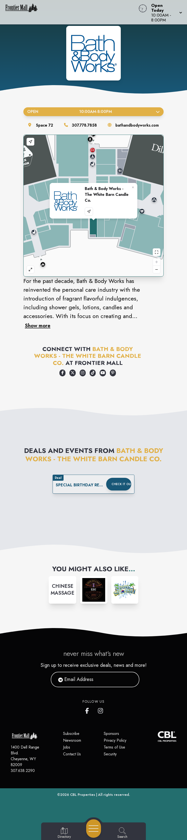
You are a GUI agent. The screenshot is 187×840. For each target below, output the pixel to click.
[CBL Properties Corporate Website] (157, 736)
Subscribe (71, 733)
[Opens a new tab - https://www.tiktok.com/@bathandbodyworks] (93, 372)
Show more (37, 325)
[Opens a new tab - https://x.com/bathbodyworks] (72, 372)
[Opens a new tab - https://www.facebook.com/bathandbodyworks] (62, 372)
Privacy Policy (115, 740)
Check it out (121, 484)
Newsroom (72, 740)
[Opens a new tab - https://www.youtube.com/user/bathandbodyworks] (103, 372)
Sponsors (111, 733)
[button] (165, 12)
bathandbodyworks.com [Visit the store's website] (137, 125)
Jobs (66, 747)
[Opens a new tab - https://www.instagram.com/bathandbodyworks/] (83, 372)
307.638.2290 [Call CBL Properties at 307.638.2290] (23, 770)
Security (110, 754)
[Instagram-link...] (62, 590)
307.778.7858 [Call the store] (84, 125)
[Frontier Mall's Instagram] (101, 710)
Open (93, 111)
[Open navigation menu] (93, 829)
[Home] (71, 12)
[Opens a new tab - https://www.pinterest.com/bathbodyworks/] (113, 372)
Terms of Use (114, 747)
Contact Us (72, 754)
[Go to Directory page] (64, 833)
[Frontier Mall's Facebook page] (88, 710)
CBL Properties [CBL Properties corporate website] (82, 794)
